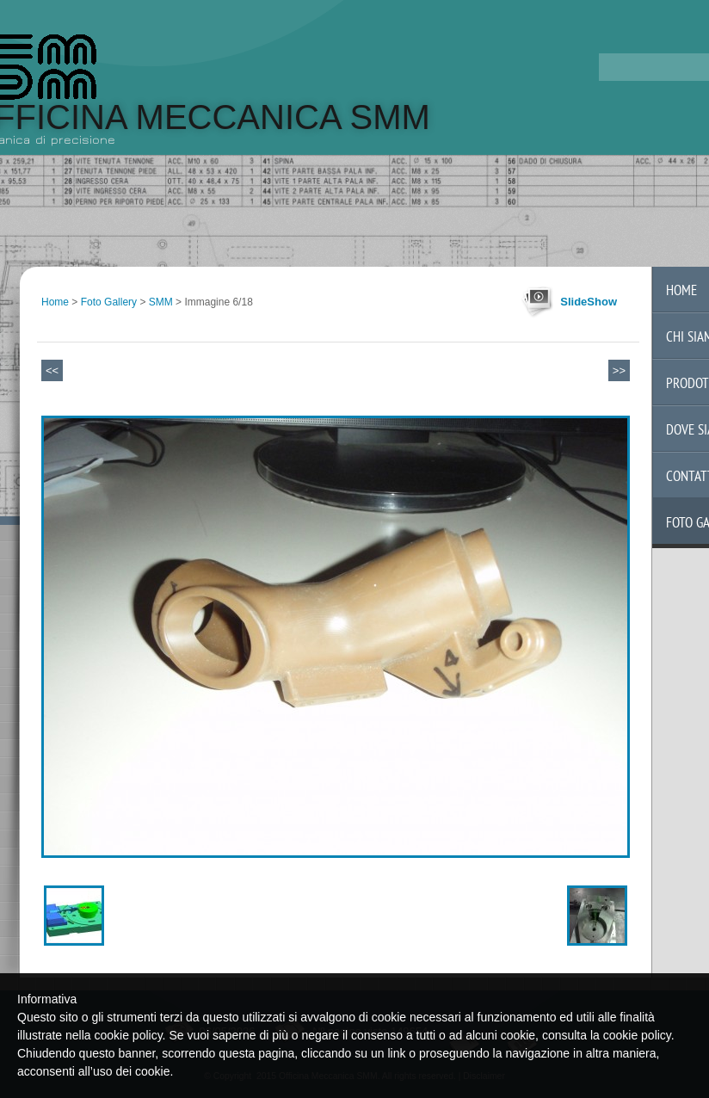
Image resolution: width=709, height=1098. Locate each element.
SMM (161, 302)
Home (55, 302)
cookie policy (637, 1035)
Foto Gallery (109, 302)
